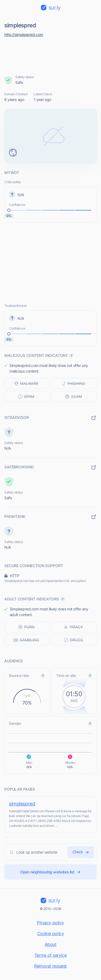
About (51, 944)
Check (80, 852)
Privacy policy (50, 922)
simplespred (22, 804)
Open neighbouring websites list (50, 872)
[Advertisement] (50, 54)
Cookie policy (50, 933)
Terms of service (50, 955)
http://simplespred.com (23, 34)
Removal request (50, 966)
